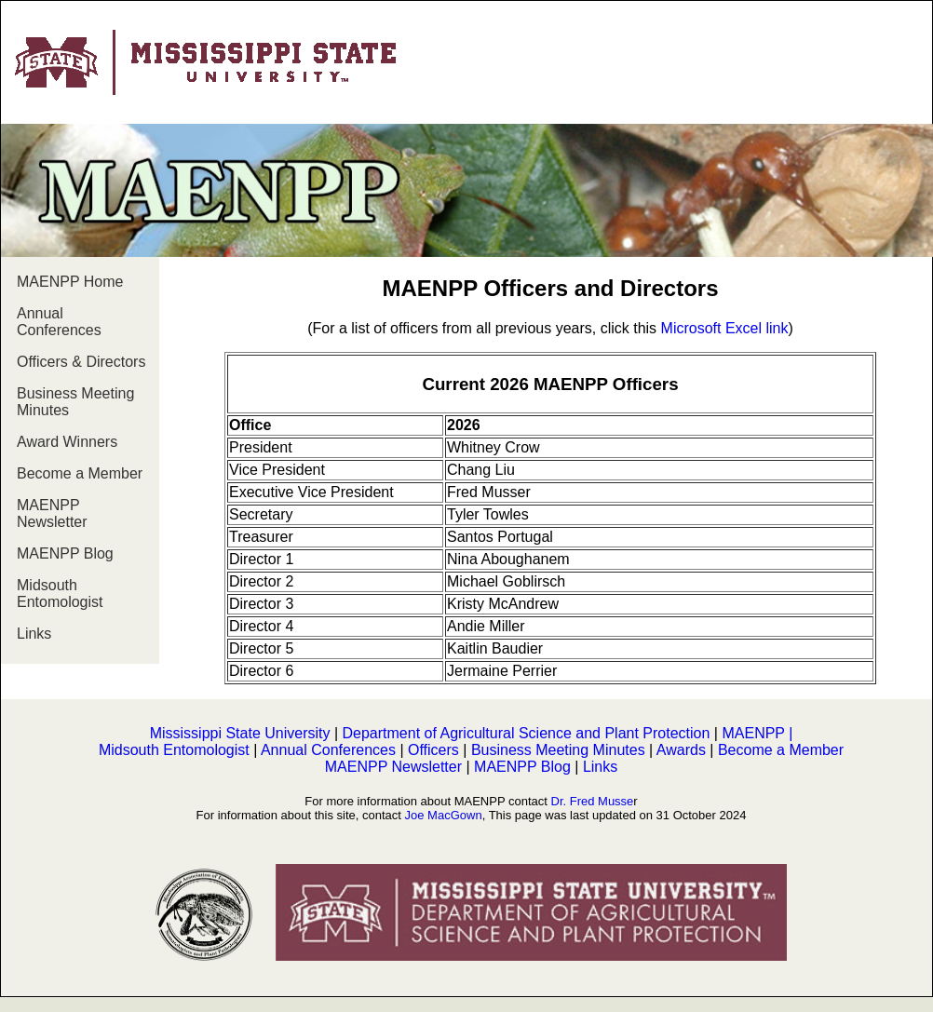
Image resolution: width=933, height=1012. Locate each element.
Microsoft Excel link (725, 328)
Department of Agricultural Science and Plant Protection (526, 733)
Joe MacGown (443, 815)
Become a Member (79, 473)
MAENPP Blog (65, 553)
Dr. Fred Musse (592, 801)
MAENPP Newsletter (52, 513)
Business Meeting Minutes (75, 401)
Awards (681, 750)
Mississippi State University (240, 733)
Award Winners (67, 442)
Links (34, 633)
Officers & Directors (81, 362)
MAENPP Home (70, 282)
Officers (435, 750)
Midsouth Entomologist (60, 593)
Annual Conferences (59, 321)
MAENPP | (757, 733)
